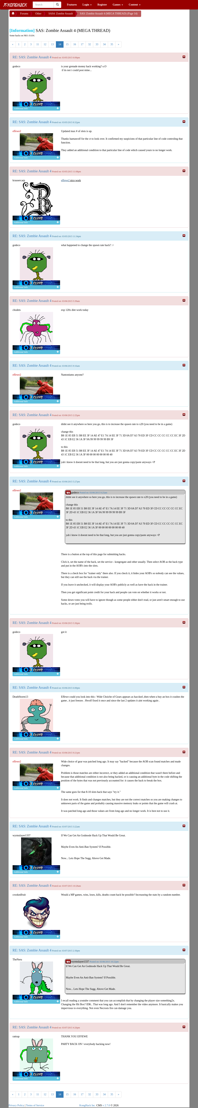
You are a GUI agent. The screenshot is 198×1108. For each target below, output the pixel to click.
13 (52, 44)
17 (82, 44)
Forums (24, 13)
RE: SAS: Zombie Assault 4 (32, 57)
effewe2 (65, 180)
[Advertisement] (40, 21)
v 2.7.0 (106, 1105)
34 (104, 44)
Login (87, 4)
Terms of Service (35, 1105)
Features (72, 4)
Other (38, 13)
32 (89, 44)
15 (67, 44)
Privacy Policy (16, 1105)
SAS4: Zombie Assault (61, 13)
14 (59, 44)
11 (37, 44)
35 (111, 44)
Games (118, 4)
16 (74, 44)
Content (135, 4)
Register (102, 4)
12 (45, 44)
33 (96, 44)
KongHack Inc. (87, 1105)
